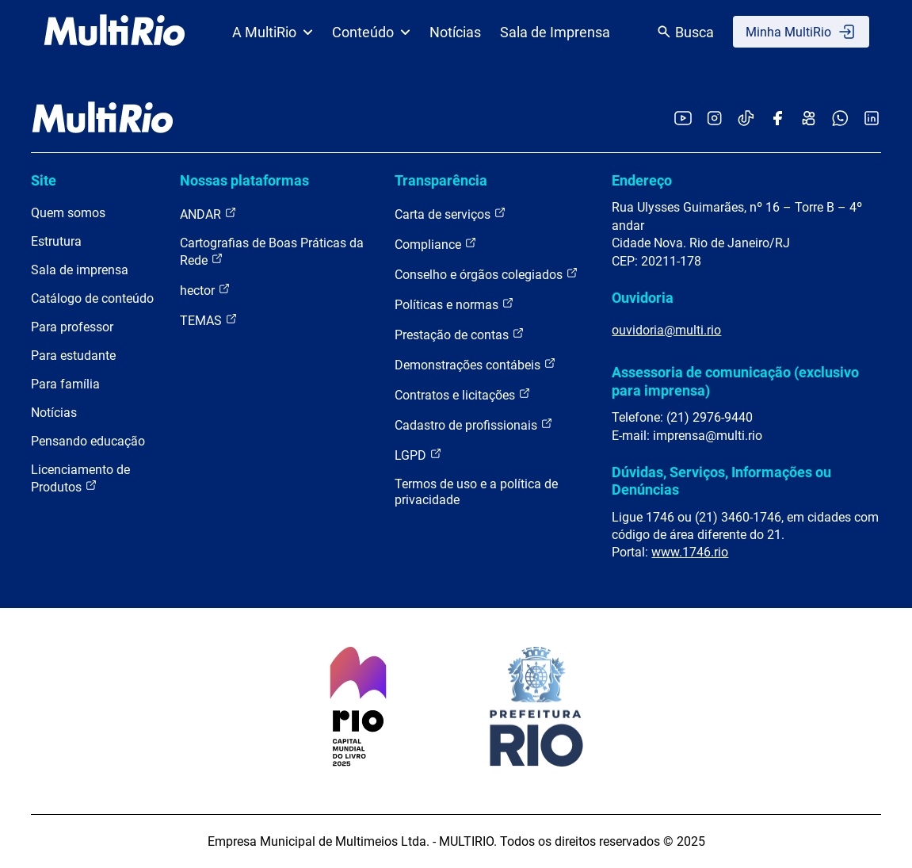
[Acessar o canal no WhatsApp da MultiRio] (840, 119)
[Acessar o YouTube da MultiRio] (683, 119)
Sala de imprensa (79, 269)
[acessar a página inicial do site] (114, 31)
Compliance (436, 243)
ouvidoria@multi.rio (666, 330)
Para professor (72, 327)
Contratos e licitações (463, 394)
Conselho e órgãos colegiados (486, 274)
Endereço (642, 180)
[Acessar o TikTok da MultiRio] (746, 119)
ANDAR (208, 213)
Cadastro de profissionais (474, 424)
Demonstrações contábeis (475, 364)
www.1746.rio (689, 552)
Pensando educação (88, 441)
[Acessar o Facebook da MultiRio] (777, 119)
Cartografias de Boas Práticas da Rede (272, 251)
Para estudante (73, 355)
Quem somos (68, 212)
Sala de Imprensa (555, 32)
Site (43, 180)
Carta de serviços (450, 213)
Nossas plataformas (244, 180)
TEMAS (209, 320)
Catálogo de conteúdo (92, 298)
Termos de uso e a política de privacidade (476, 491)
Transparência (441, 180)
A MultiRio (272, 32)
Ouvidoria (643, 297)
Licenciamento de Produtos (80, 478)
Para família (65, 384)
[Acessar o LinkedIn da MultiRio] (871, 119)
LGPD (418, 454)
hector (205, 289)
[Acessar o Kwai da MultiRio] (809, 119)
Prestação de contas (460, 334)
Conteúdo (371, 32)
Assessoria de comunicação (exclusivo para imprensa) (735, 381)
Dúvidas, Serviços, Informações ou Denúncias (721, 481)
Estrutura (56, 241)
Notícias (455, 32)
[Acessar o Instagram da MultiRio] (714, 119)
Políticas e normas (454, 304)
